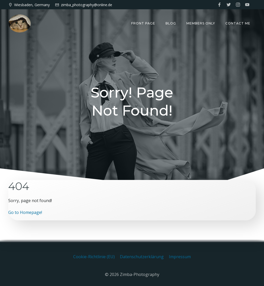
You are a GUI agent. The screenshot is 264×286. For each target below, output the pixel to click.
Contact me (238, 23)
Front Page (143, 23)
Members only (201, 23)
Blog (171, 23)
